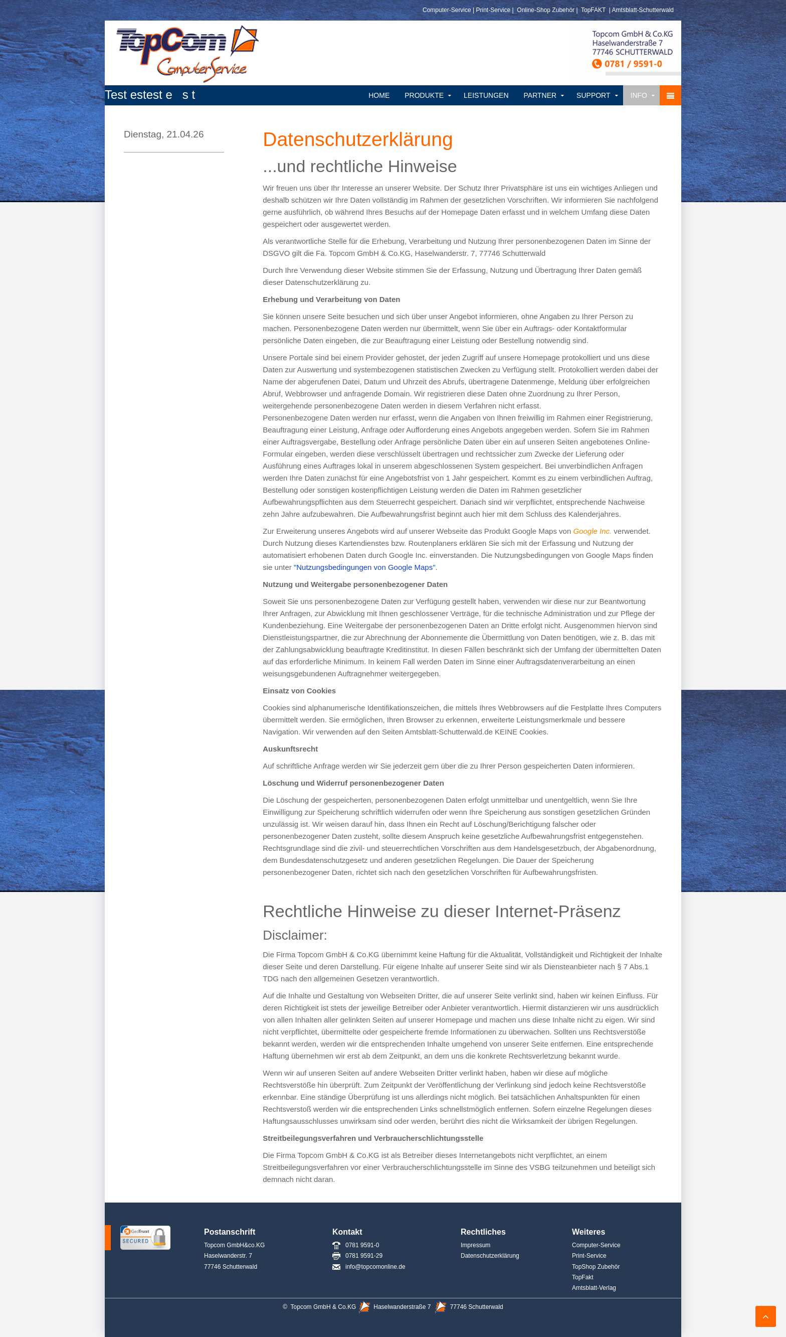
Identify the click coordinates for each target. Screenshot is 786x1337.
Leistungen (486, 95)
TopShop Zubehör (596, 1266)
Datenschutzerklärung (490, 1255)
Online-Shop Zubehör (545, 10)
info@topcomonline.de (369, 1266)
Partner (540, 95)
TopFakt (583, 1277)
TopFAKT (592, 10)
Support (593, 95)
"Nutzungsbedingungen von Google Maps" (365, 567)
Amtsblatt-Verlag (595, 1287)
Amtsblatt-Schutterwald (643, 10)
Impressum (475, 1245)
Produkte (424, 95)
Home (378, 95)
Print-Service (493, 10)
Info (639, 95)
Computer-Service (447, 10)
